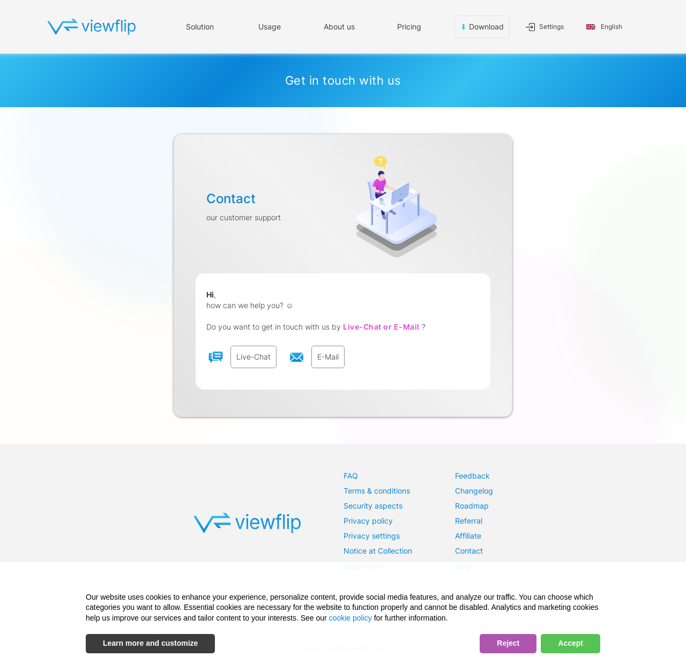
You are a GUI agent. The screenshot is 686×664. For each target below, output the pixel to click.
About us (339, 26)
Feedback (472, 475)
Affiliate (468, 535)
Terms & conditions (377, 490)
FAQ (351, 475)
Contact (469, 550)
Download (482, 26)
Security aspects (373, 505)
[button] (269, 27)
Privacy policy (368, 520)
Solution (200, 26)
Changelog (474, 490)
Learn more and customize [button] (150, 643)
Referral (468, 520)
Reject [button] (508, 643)
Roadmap (472, 505)
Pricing (409, 26)
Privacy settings (372, 535)
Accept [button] (570, 643)
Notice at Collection (378, 550)
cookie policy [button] (350, 618)
